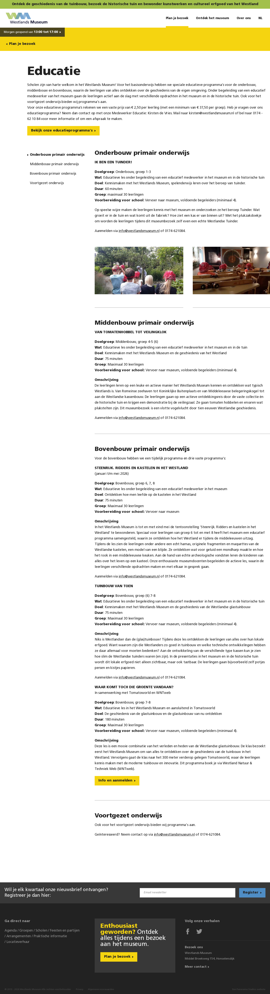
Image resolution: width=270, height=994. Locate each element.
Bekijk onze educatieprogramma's (62, 130)
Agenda (11, 931)
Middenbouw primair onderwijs (54, 164)
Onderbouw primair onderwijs (57, 155)
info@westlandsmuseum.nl (139, 231)
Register (250, 892)
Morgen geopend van (31, 32)
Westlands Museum (26, 18)
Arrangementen (18, 936)
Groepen (26, 931)
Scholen (41, 931)
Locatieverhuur (18, 942)
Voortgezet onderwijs (47, 183)
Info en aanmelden (115, 780)
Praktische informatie (50, 936)
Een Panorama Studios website (248, 989)
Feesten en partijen (65, 931)
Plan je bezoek (22, 44)
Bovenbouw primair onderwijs (53, 174)
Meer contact (196, 966)
